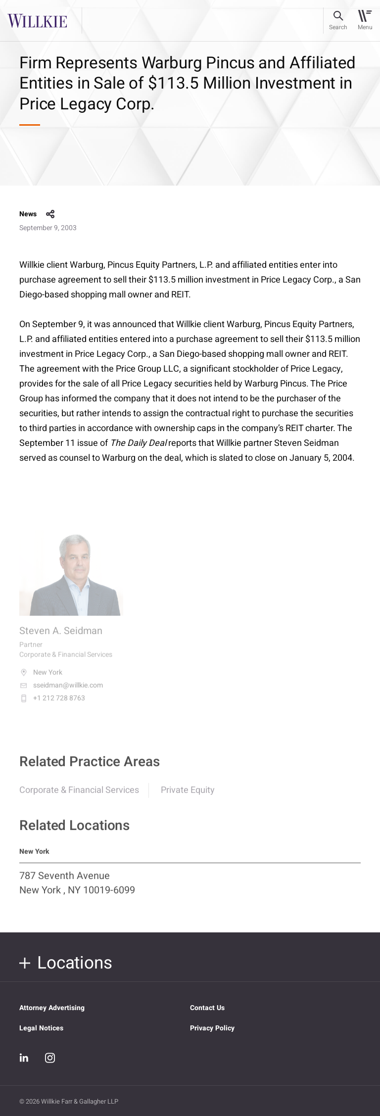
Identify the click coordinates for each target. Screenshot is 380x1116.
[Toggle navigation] (365, 20)
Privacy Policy (212, 1028)
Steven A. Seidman (60, 637)
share (50, 214)
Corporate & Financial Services (79, 795)
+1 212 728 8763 (52, 705)
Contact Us (207, 1008)
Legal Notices (41, 1028)
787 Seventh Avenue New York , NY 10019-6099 (77, 887)
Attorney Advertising (52, 1008)
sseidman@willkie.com (61, 692)
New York (40, 679)
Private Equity (188, 795)
